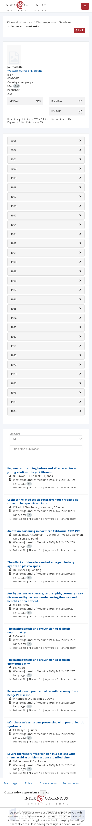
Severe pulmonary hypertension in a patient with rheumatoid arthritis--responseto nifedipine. (41, 755)
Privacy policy (48, 783)
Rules (28, 783)
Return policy (71, 783)
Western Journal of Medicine (53, 22)
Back (79, 30)
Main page (10, 783)
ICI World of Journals (19, 22)
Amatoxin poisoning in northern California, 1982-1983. (44, 531)
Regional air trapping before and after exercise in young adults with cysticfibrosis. (41, 470)
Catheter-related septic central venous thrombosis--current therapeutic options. (43, 501)
